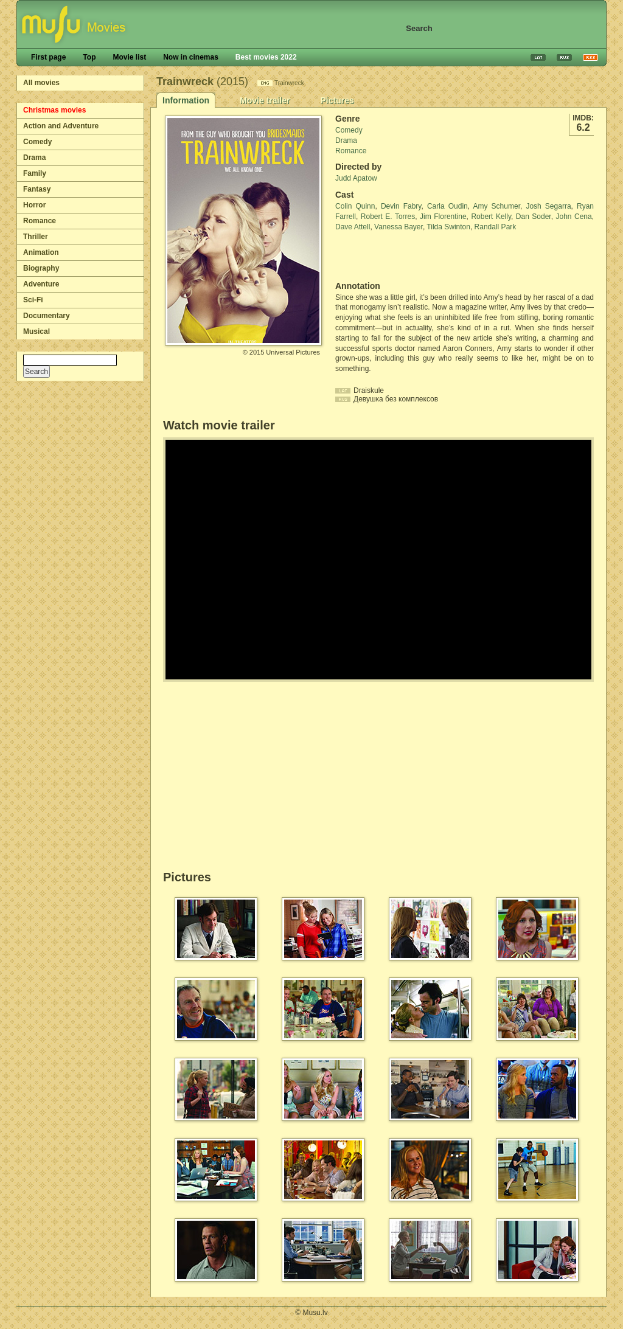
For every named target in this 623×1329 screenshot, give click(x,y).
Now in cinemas (190, 57)
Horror (34, 205)
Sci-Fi (33, 300)
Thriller (35, 236)
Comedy (37, 141)
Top (89, 57)
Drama (34, 157)
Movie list (129, 57)
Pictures (336, 100)
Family (34, 173)
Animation (41, 252)
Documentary (46, 315)
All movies (41, 82)
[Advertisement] (406, 256)
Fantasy (36, 189)
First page (48, 57)
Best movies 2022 (266, 57)
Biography (41, 268)
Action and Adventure (61, 126)
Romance (39, 221)
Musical (36, 331)
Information (185, 100)
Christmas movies (54, 110)
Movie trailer (265, 100)
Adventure (41, 284)
